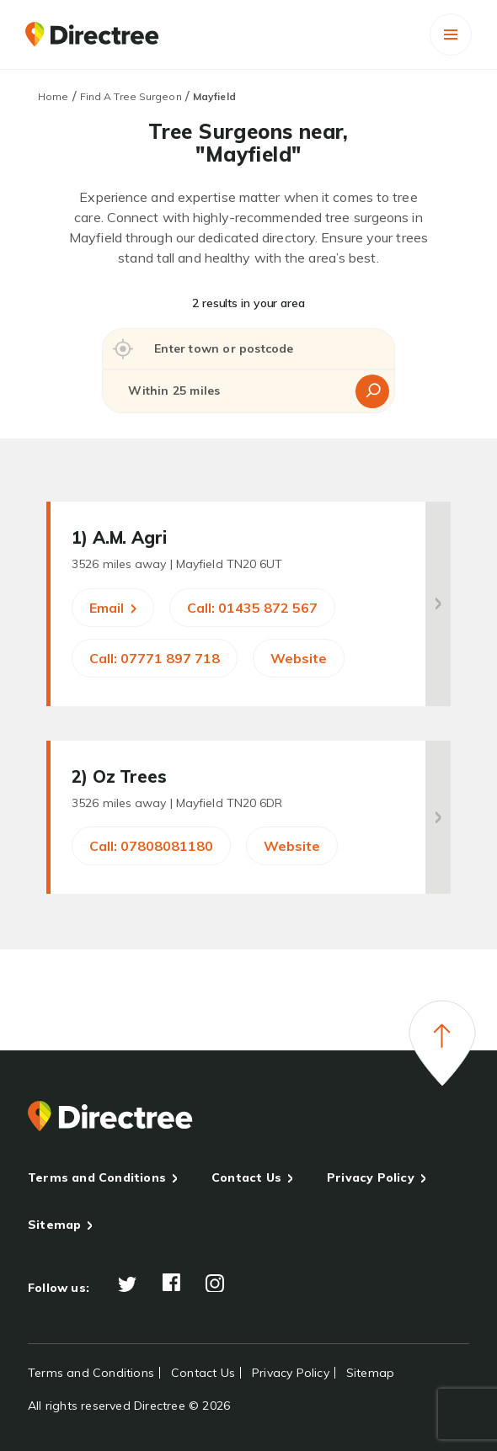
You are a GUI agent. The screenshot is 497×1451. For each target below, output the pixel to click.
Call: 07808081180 (151, 845)
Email (112, 607)
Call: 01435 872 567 (252, 607)
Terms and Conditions (97, 1177)
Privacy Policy (370, 1177)
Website (298, 658)
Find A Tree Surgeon (131, 96)
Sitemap (54, 1224)
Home (53, 96)
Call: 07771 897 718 (154, 658)
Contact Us (246, 1177)
